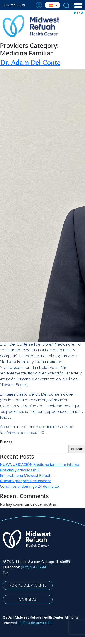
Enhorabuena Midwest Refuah (25, 475)
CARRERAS (28, 599)
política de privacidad (35, 623)
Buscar (6, 441)
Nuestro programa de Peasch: (25, 480)
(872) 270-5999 (14, 5)
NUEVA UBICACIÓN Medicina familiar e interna (39, 464)
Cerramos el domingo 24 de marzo (29, 486)
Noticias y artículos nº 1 (20, 469)
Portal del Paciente (27, 585)
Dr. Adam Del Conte (30, 62)
